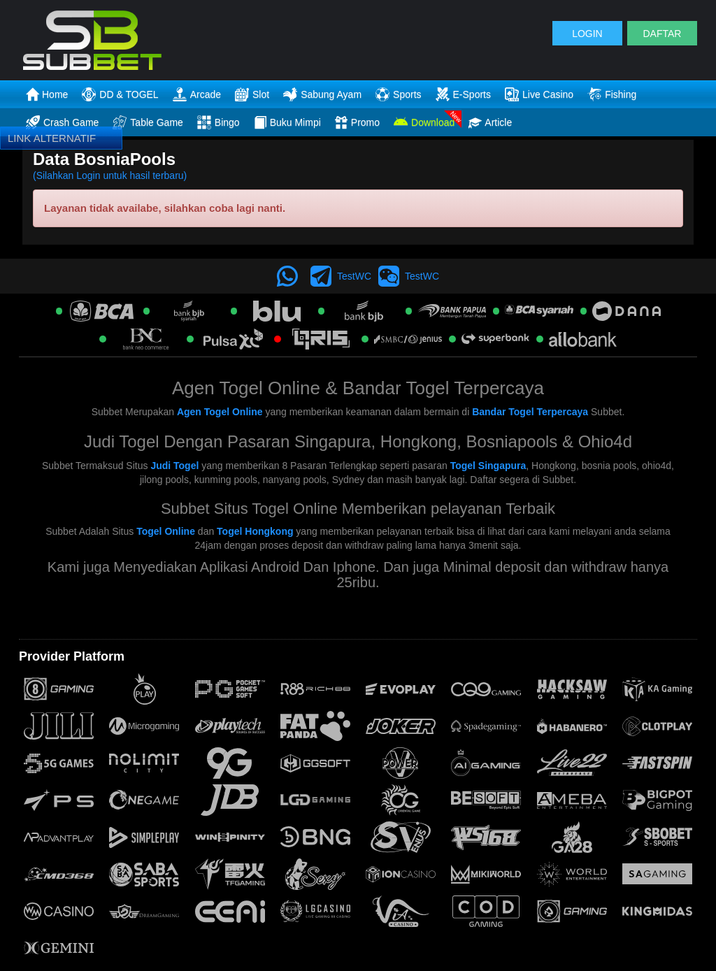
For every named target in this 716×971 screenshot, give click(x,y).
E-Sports (463, 94)
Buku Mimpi (287, 122)
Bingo (218, 122)
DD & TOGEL (120, 94)
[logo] (132, 40)
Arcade (197, 94)
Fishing (611, 94)
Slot (252, 94)
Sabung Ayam (322, 94)
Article (490, 122)
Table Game (147, 122)
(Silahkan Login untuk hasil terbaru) (110, 175)
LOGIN (587, 33)
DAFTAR (662, 33)
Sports (398, 94)
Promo (357, 122)
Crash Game (62, 122)
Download (424, 122)
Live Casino (539, 94)
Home (47, 94)
